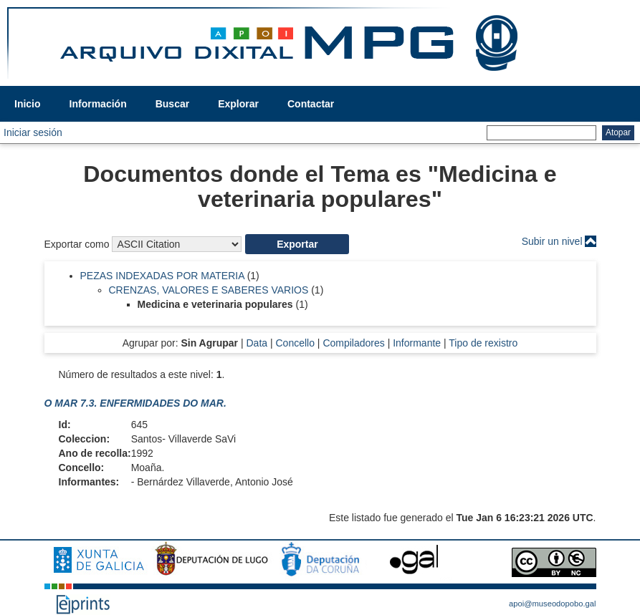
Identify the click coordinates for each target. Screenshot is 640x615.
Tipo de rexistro (483, 343)
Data (256, 343)
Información (98, 104)
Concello (294, 343)
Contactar (310, 104)
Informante (417, 343)
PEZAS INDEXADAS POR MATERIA (162, 275)
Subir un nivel (552, 241)
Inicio (27, 104)
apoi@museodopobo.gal (552, 603)
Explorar (238, 104)
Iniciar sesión (33, 132)
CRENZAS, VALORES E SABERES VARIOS (209, 290)
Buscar (172, 104)
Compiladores (353, 343)
